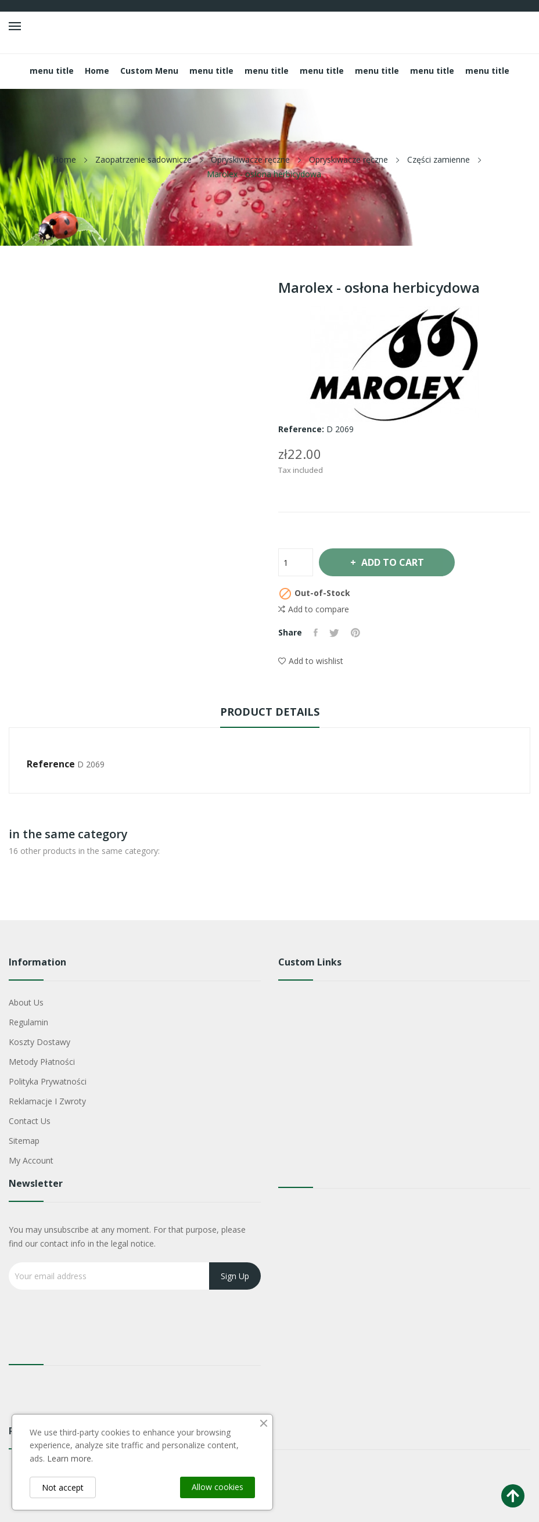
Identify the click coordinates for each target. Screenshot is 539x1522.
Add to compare (313, 609)
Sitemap (24, 1140)
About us (26, 1002)
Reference (51, 764)
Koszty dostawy (39, 1041)
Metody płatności (42, 1061)
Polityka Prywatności (48, 1081)
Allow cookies (217, 1486)
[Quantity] (295, 562)
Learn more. (70, 1458)
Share (316, 632)
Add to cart (392, 562)
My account (31, 1160)
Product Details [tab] (269, 712)
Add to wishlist (310, 660)
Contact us (30, 1120)
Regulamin (28, 1022)
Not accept (63, 1487)
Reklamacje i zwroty (47, 1101)
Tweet (334, 632)
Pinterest (355, 632)
